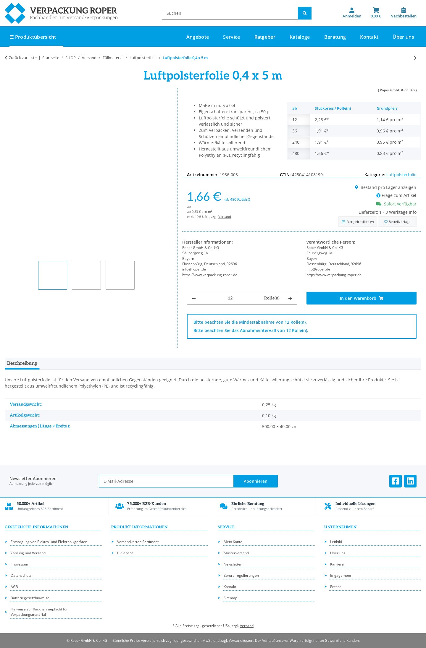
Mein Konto (233, 541)
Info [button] (413, 212)
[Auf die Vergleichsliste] (357, 221)
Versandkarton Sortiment (138, 541)
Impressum (20, 564)
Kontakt (369, 37)
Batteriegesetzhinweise (30, 597)
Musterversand (236, 552)
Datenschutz (21, 575)
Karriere (337, 564)
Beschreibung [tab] (22, 363)
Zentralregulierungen (241, 575)
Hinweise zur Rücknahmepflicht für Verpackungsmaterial (39, 612)
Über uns (403, 37)
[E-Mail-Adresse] (166, 481)
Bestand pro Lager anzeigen (385, 187)
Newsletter (233, 564)
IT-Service (125, 552)
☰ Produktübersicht (32, 37)
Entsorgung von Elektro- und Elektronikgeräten (49, 541)
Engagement (340, 575)
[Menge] (230, 298)
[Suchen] (230, 13)
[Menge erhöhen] (290, 298)
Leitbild (336, 541)
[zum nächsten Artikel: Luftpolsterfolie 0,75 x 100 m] (415, 57)
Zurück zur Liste (23, 57)
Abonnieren (255, 481)
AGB (14, 586)
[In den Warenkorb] (361, 298)
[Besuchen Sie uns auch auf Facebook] (395, 481)
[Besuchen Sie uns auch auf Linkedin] (410, 481)
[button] (352, 13)
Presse (335, 586)
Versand (224, 216)
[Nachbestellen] (403, 13)
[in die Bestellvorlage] (397, 221)
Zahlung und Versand (28, 552)
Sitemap (230, 597)
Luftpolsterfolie (401, 174)
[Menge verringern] (193, 298)
